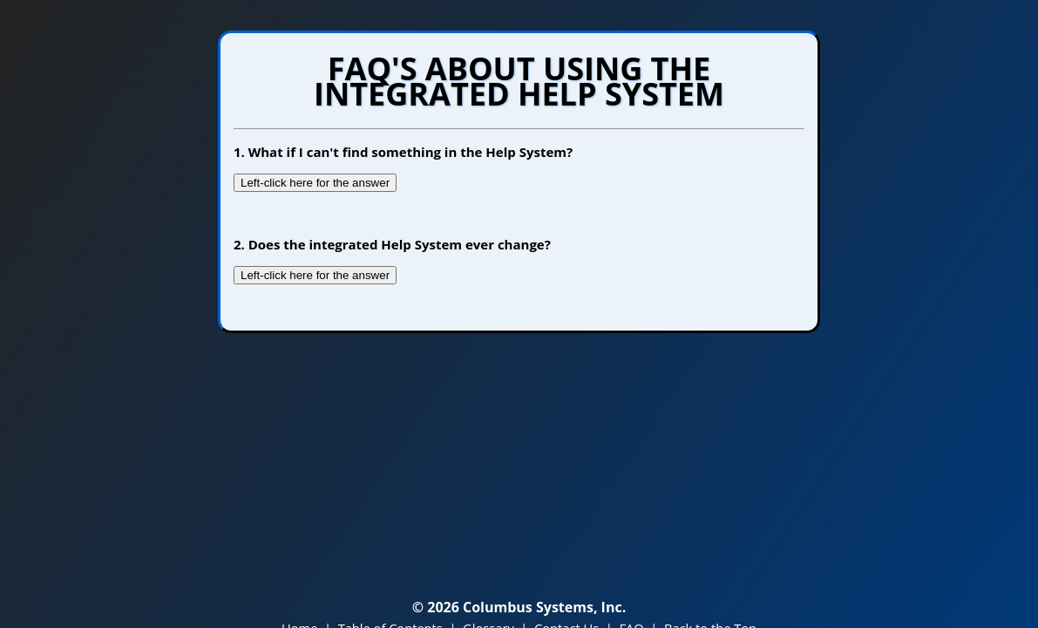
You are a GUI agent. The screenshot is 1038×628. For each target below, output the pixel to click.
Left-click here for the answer (315, 182)
